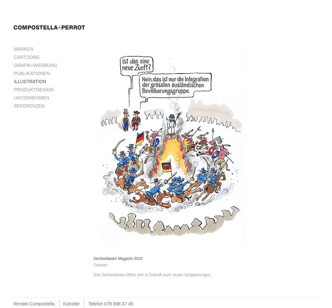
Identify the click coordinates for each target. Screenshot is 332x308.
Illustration (30, 81)
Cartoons (27, 57)
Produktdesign (33, 89)
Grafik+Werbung (35, 65)
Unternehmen (31, 97)
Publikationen (32, 73)
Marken (23, 49)
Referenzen (29, 106)
